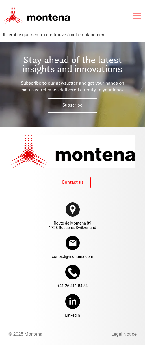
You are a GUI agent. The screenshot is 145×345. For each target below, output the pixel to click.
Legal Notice (124, 334)
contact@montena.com (72, 256)
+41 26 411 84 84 (72, 286)
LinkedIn (72, 315)
